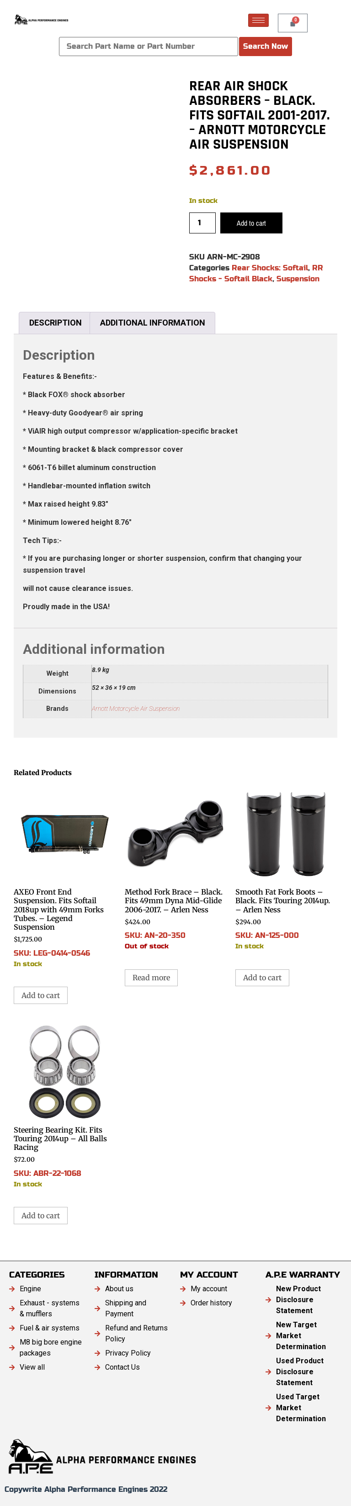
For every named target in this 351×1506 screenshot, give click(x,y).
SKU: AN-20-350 (176, 867)
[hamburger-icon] (258, 20)
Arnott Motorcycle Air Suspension (136, 709)
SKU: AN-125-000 (286, 867)
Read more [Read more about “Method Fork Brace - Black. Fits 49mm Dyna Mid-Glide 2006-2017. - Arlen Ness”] (151, 977)
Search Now (265, 46)
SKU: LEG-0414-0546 (65, 876)
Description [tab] (55, 322)
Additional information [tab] (152, 322)
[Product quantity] (202, 222)
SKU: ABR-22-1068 (65, 1105)
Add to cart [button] (40, 995)
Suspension (298, 278)
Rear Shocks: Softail (270, 268)
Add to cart (251, 223)
